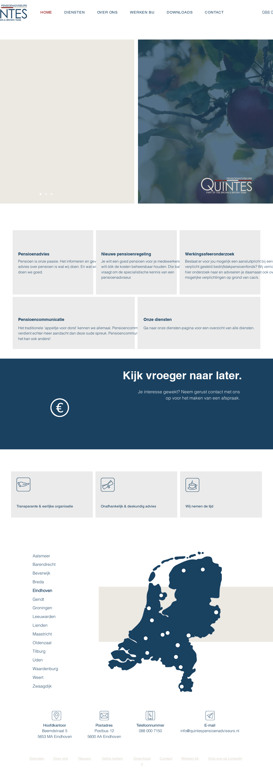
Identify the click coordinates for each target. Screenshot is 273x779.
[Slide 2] (46, 194)
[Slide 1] (40, 194)
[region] (184, 689)
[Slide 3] (51, 194)
